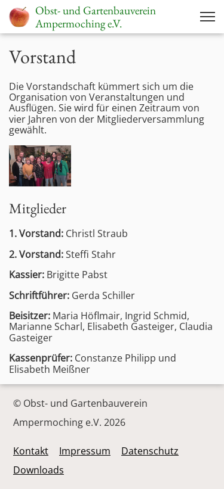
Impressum (85, 450)
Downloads (38, 469)
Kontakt (30, 450)
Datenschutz (150, 450)
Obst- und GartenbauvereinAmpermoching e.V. (95, 17)
